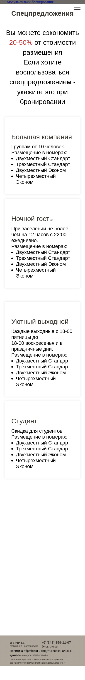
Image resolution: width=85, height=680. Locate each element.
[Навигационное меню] (77, 8)
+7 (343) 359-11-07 (56, 642)
